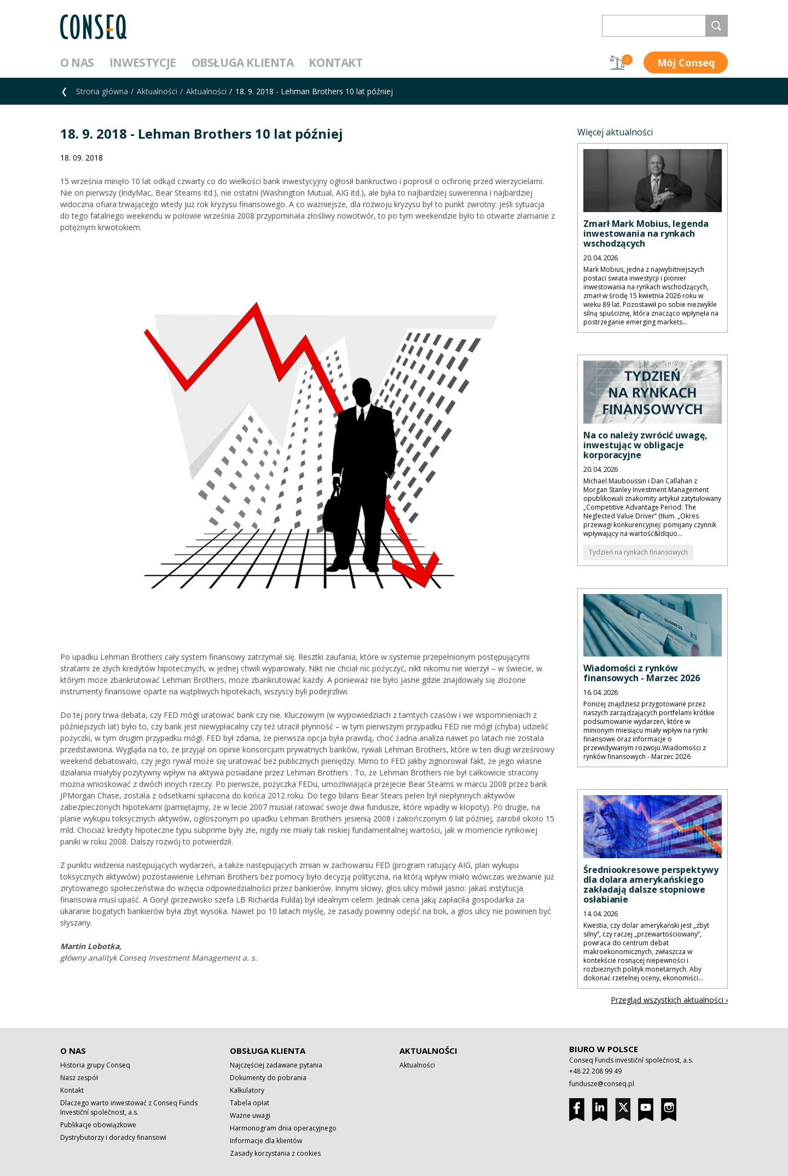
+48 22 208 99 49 (595, 1071)
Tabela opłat (249, 1103)
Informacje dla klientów (266, 1140)
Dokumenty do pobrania (268, 1077)
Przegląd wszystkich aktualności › (669, 1000)
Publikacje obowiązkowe (98, 1124)
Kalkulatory (247, 1090)
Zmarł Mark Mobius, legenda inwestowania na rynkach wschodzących (646, 233)
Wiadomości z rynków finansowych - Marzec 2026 (641, 673)
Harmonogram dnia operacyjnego (283, 1128)
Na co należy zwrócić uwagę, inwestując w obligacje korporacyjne (645, 445)
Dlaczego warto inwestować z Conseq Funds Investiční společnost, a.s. (129, 1107)
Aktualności (157, 91)
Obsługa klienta (243, 62)
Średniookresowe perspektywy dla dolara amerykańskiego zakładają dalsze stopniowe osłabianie (651, 884)
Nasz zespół (79, 1077)
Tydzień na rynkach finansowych (638, 552)
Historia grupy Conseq (95, 1065)
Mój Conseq (686, 62)
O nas (77, 62)
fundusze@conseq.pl (601, 1083)
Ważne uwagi (250, 1115)
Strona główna (102, 91)
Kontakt (335, 62)
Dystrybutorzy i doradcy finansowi (113, 1137)
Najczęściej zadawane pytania (276, 1065)
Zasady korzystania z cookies (275, 1153)
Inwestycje (142, 62)
